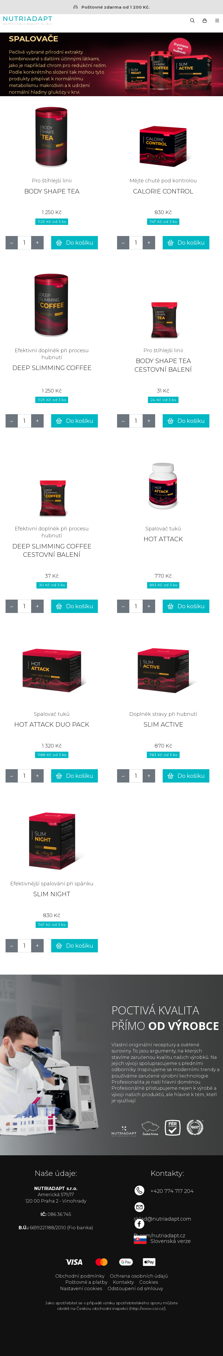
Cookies (148, 1282)
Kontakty (123, 1282)
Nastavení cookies (81, 1288)
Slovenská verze (170, 1241)
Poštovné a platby (86, 1282)
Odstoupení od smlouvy (135, 1288)
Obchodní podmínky (79, 1276)
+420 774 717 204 (172, 1191)
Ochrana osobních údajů (139, 1276)
